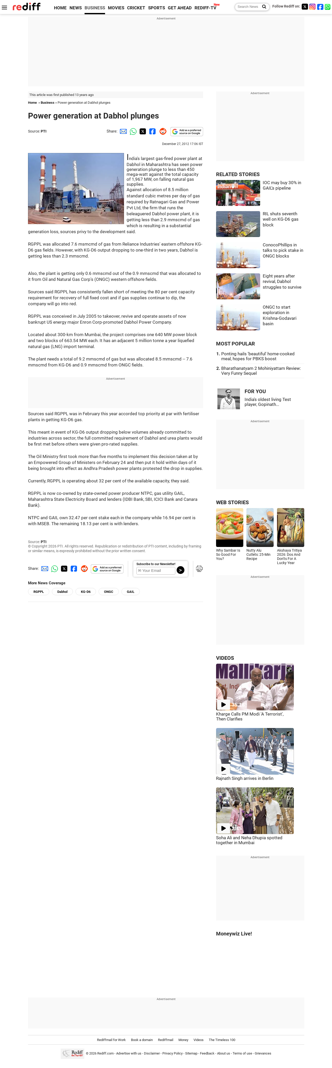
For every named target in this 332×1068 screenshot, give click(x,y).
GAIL (130, 592)
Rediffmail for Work (111, 1040)
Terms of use (242, 1053)
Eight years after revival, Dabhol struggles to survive (282, 282)
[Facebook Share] (152, 131)
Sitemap (191, 1053)
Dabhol (62, 592)
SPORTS (156, 7)
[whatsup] (328, 6)
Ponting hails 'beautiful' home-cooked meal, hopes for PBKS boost (258, 356)
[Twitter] (305, 6)
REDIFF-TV (205, 7)
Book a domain (142, 1040)
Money (183, 1040)
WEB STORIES (232, 502)
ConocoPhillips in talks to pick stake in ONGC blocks (283, 250)
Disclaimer (152, 1053)
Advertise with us (128, 1053)
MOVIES (116, 7)
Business (47, 103)
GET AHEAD (180, 7)
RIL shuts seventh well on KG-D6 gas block (281, 219)
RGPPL (38, 592)
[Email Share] (122, 131)
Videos (198, 1040)
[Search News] (262, 7)
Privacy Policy (172, 1053)
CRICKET (136, 7)
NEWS (76, 7)
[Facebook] (320, 6)
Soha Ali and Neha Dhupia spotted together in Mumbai (249, 840)
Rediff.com (105, 1053)
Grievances (263, 1053)
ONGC (108, 592)
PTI (43, 131)
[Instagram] (312, 6)
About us (223, 1053)
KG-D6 (86, 592)
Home (32, 103)
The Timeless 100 (222, 1040)
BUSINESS (95, 7)
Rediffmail (165, 1040)
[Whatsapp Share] (132, 131)
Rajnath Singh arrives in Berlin (244, 778)
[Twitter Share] (142, 131)
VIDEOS (225, 658)
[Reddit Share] (162, 131)
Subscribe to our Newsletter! (155, 564)
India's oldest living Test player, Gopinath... (268, 402)
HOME (60, 7)
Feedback (207, 1053)
